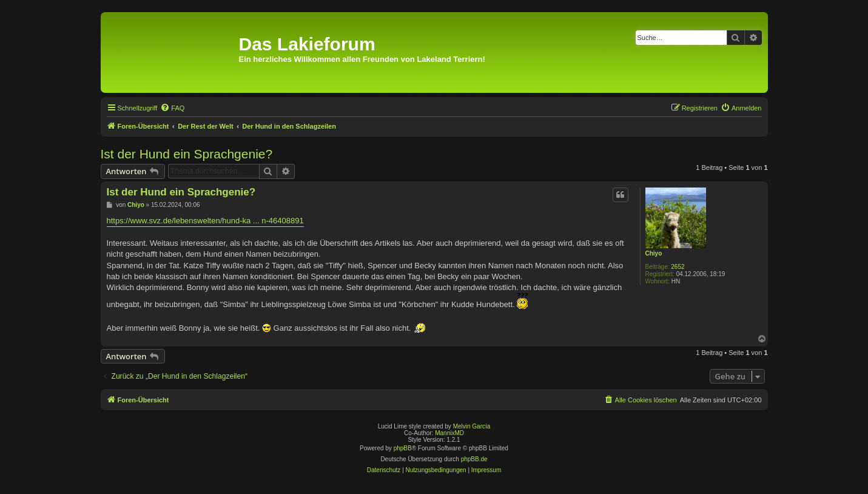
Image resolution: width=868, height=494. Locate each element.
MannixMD (449, 433)
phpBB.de (474, 459)
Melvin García (472, 426)
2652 (677, 266)
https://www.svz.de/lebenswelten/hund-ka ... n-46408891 (205, 220)
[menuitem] (172, 108)
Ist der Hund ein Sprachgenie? (187, 154)
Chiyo (653, 253)
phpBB (403, 448)
